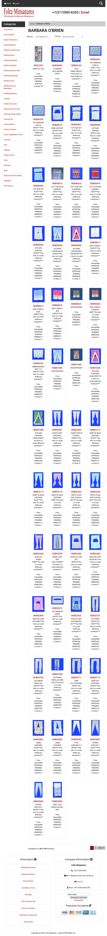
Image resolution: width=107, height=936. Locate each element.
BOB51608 (38, 430)
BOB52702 (38, 677)
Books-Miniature (10, 45)
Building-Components (12, 50)
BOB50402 (95, 125)
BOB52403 (95, 553)
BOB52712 (95, 677)
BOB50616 (57, 305)
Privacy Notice (28, 881)
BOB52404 (38, 615)
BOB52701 (95, 615)
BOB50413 (57, 183)
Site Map (28, 895)
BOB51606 (95, 368)
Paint (6, 160)
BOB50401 (76, 124)
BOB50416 (95, 183)
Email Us (78, 882)
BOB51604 (76, 364)
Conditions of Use (28, 888)
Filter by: (30, 37)
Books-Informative (10, 40)
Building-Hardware (10, 60)
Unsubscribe (78, 900)
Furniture (7, 140)
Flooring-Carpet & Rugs (12, 114)
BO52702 (38, 65)
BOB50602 (38, 245)
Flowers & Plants (10, 129)
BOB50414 (76, 183)
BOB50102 (76, 65)
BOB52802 (57, 739)
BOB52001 (57, 430)
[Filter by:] (42, 37)
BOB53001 (95, 739)
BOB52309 (57, 553)
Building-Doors (9, 55)
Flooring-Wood (9, 124)
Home (7, 3)
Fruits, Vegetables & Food (13, 135)
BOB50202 (38, 119)
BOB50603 (57, 245)
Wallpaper (7, 181)
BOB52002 (76, 430)
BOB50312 (57, 125)
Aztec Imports (9, 35)
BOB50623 (76, 304)
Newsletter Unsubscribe (28, 915)
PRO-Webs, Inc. (70, 933)
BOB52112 (95, 430)
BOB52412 (57, 608)
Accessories (8, 30)
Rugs (6, 170)
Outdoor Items (9, 155)
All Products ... (9, 186)
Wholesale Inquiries (28, 867)
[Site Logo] (19, 13)
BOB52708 (57, 674)
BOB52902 (76, 739)
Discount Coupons (28, 908)
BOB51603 (57, 368)
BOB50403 (38, 186)
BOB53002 (38, 801)
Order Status (28, 922)
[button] (101, 3)
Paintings (7, 165)
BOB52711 (76, 677)
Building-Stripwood (11, 76)
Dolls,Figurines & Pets (12, 109)
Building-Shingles (10, 65)
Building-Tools (9, 81)
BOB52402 (76, 553)
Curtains (7, 99)
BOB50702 (38, 363)
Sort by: (58, 36)
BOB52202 (76, 491)
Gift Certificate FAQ (28, 901)
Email (85, 12)
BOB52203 (95, 491)
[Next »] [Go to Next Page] (101, 848)
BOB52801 (38, 739)
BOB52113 (38, 491)
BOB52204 (38, 553)
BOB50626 (95, 304)
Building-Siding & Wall (12, 71)
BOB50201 (95, 59)
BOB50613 (38, 306)
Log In (16, 3)
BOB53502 (57, 801)
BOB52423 (76, 615)
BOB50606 (76, 245)
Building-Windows (10, 94)
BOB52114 (57, 491)
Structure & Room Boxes (13, 176)
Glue (5, 145)
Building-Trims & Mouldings (10, 87)
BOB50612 (95, 242)
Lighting (7, 150)
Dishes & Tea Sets (10, 104)
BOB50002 (57, 65)
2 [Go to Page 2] (95, 848)
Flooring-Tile (8, 119)
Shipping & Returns (28, 874)
